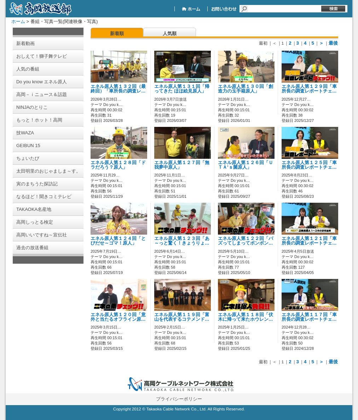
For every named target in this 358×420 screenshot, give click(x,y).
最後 (333, 43)
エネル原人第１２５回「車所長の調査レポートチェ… (309, 165)
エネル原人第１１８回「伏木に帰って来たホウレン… (245, 317)
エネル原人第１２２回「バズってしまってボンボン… (245, 241)
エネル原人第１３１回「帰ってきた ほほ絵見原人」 (181, 89)
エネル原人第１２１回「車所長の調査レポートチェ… (309, 241)
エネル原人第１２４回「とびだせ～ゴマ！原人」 (118, 241)
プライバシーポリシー (179, 399)
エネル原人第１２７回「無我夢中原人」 (181, 165)
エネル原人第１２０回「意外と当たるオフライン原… (118, 317)
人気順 (170, 33)
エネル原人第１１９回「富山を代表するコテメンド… (181, 317)
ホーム (18, 21)
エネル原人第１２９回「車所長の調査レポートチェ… (309, 89)
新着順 (117, 33)
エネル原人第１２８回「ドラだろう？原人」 (118, 165)
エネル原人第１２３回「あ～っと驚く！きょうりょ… (181, 241)
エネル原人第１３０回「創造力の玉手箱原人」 (245, 89)
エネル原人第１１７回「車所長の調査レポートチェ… (309, 317)
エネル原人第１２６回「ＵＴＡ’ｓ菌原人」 (245, 165)
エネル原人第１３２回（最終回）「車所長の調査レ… (118, 89)
